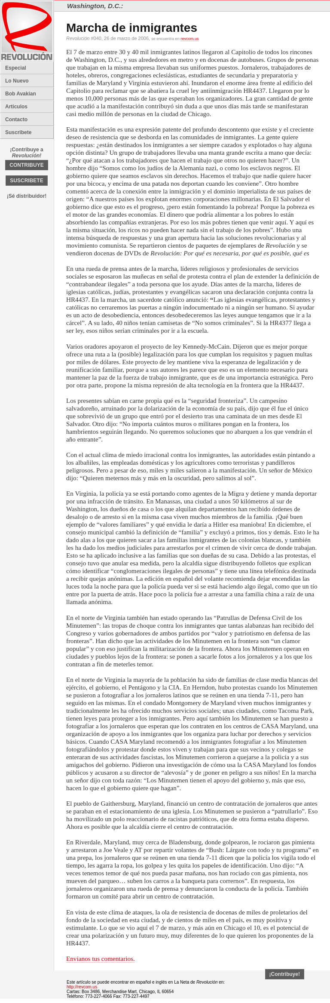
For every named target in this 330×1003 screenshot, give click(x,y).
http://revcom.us (82, 987)
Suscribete (18, 132)
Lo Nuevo (17, 81)
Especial (15, 68)
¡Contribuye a (26, 153)
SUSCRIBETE (26, 181)
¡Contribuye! (284, 974)
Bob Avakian (20, 94)
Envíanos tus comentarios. (100, 958)
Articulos (16, 107)
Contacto (16, 120)
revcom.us (189, 39)
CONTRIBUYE (26, 165)
